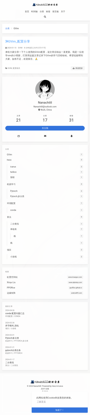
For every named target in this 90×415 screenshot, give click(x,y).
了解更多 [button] (41, 401)
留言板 (55, 11)
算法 (7, 365)
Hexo (54, 386)
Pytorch (18, 353)
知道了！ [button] (59, 410)
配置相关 (16, 68)
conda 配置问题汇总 (14, 313)
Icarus (60, 386)
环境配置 (9, 316)
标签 (48, 11)
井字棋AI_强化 (12, 325)
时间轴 (34, 11)
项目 (7, 328)
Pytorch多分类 (12, 338)
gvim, (10, 68)
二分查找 (9, 362)
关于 (63, 11)
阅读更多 (78, 68)
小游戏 (13, 328)
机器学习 (9, 341)
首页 (27, 11)
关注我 (45, 128)
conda (17, 316)
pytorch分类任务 (13, 350)
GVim (20, 48)
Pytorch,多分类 (21, 341)
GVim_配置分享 (17, 41)
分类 (42, 11)
